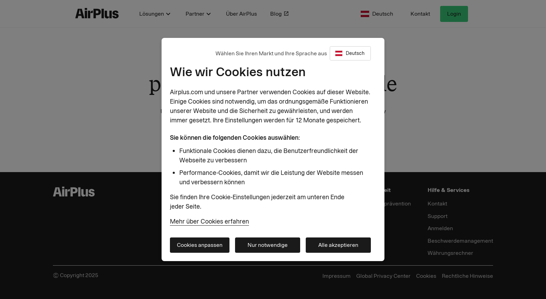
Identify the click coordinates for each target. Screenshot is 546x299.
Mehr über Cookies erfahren (209, 221)
